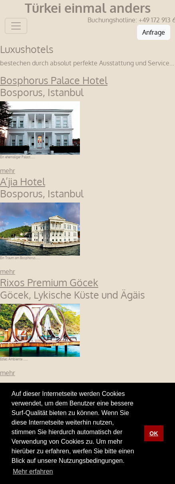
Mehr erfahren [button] (33, 471)
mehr (7, 171)
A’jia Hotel (22, 181)
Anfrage (153, 32)
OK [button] (153, 433)
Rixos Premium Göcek (49, 282)
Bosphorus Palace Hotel (53, 80)
